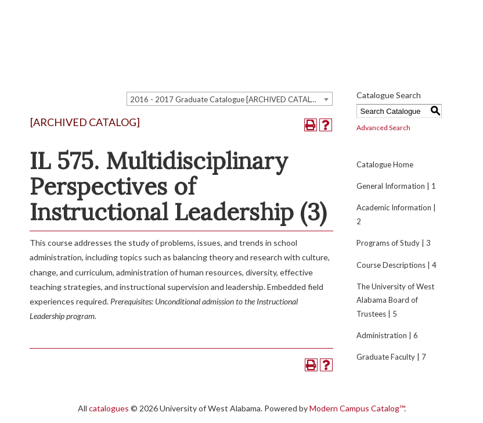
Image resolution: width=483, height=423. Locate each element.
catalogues (109, 408)
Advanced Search (383, 127)
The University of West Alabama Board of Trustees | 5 (395, 300)
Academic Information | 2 (396, 214)
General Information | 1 (396, 186)
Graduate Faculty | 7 (391, 356)
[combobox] (230, 99)
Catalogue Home (384, 164)
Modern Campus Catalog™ (356, 408)
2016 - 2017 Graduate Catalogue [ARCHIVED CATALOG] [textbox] (227, 99)
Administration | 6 (387, 335)
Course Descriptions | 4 (396, 265)
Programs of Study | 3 (393, 243)
